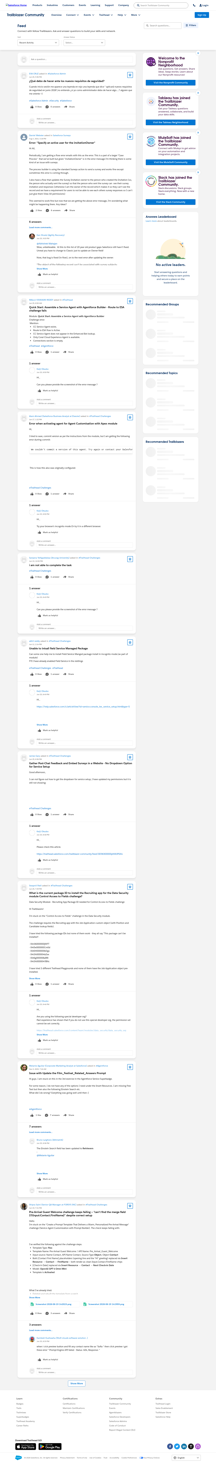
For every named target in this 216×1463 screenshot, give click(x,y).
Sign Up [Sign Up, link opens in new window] (202, 14)
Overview (56, 14)
